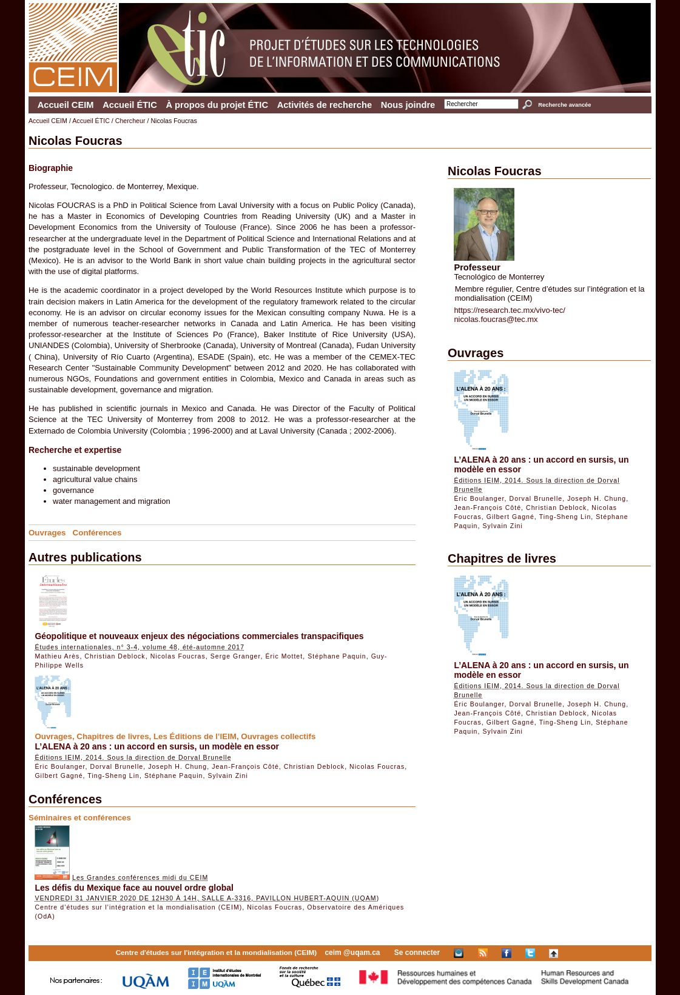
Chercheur (130, 120)
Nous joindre (408, 105)
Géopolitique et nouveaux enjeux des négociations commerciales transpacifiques (199, 636)
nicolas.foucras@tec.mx (495, 319)
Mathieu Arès (57, 656)
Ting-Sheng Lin (113, 775)
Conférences (97, 532)
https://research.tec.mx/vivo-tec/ (509, 310)
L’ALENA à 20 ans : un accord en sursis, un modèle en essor (157, 746)
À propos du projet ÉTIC (217, 105)
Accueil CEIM (66, 105)
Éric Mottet (284, 656)
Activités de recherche (324, 105)
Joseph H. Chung (177, 766)
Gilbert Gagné (58, 775)
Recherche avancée (564, 105)
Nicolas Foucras (178, 656)
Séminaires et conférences (80, 817)
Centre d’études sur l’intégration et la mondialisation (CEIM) (138, 907)
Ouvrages (47, 532)
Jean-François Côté (245, 766)
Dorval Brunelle (116, 766)
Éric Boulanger (60, 766)
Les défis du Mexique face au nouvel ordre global (134, 888)
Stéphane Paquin (337, 656)
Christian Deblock (114, 656)
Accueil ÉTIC (130, 105)
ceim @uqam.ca (352, 952)
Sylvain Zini (227, 775)
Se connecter (417, 952)
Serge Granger (235, 656)
